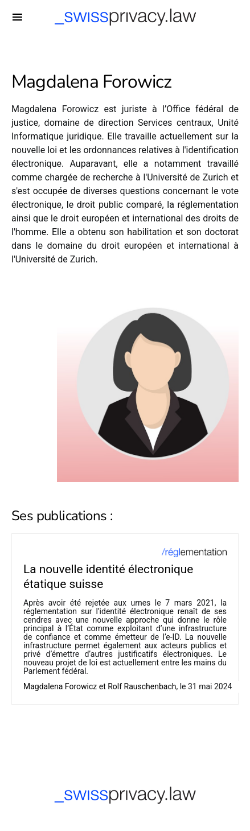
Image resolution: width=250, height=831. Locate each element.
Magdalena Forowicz (60, 686)
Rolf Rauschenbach (142, 686)
